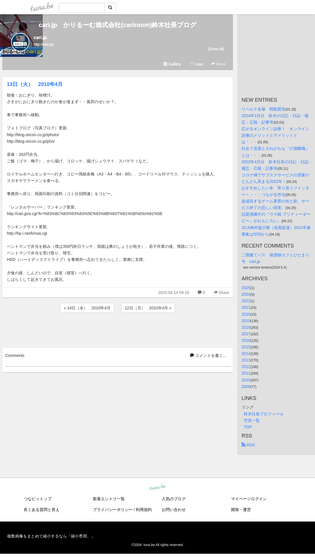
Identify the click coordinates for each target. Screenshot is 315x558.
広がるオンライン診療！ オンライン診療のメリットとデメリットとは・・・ (275, 135)
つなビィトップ (38, 498)
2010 (246, 380)
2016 (246, 340)
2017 (246, 334)
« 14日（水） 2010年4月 (87, 308)
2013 (246, 360)
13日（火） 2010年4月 (35, 84)
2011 (246, 373)
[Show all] (216, 49)
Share (218, 64)
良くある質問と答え (42, 509)
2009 (246, 386)
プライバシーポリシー (113, 509)
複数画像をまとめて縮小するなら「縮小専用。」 (51, 536)
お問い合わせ (174, 509)
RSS (248, 445)
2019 (246, 320)
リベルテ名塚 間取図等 (263, 109)
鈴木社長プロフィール (264, 414)
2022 (246, 301)
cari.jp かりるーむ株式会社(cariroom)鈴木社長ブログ (118, 24)
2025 (246, 287)
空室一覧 (252, 420)
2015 (246, 347)
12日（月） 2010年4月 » (148, 308)
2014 (246, 353)
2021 (246, 307)
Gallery (172, 64)
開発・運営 (241, 509)
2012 (246, 366)
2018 (246, 327)
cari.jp (40, 37)
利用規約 (144, 509)
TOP (248, 427)
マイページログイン (249, 498)
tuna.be (157, 487)
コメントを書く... (208, 355)
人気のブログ (174, 498)
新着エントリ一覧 (109, 498)
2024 (246, 294)
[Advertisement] (117, 329)
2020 (246, 314)
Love (196, 64)
